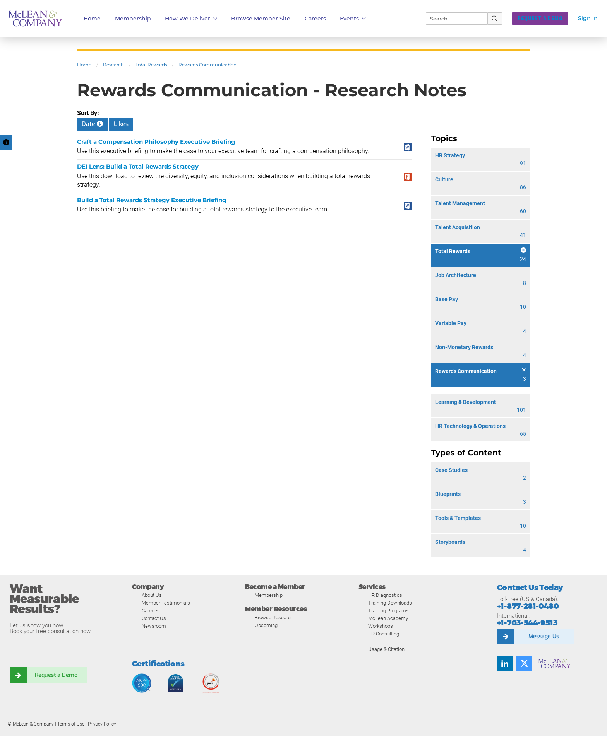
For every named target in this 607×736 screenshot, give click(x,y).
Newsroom (154, 626)
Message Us (543, 636)
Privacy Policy (102, 724)
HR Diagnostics (385, 595)
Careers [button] (315, 18)
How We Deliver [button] (191, 19)
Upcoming (266, 625)
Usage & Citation (386, 649)
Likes (121, 124)
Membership (133, 18)
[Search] (453, 18)
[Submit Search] (495, 18)
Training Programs (388, 610)
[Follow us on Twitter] (524, 663)
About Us (152, 595)
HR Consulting (383, 634)
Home (92, 18)
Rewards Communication (207, 65)
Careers (150, 610)
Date (92, 124)
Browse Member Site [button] (260, 18)
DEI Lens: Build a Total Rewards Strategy (138, 166)
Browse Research (274, 617)
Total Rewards (151, 65)
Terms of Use (70, 724)
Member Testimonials (166, 603)
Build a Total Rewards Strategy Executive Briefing (151, 200)
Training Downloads (390, 603)
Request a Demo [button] (540, 18)
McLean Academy (388, 618)
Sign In (588, 18)
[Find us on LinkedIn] (505, 663)
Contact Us (154, 618)
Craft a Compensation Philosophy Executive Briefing (156, 141)
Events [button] (353, 19)
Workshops (380, 626)
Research (113, 65)
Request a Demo (56, 675)
